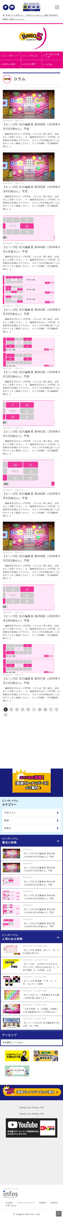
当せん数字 (30, 64)
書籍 (6, 820)
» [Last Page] (5, 714)
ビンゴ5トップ (11, 55)
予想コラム (10, 812)
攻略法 (7, 828)
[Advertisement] (31, 741)
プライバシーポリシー (26, 1203)
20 (45, 709)
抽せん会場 (9, 64)
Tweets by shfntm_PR (31, 1107)
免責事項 (42, 1203)
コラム (49, 64)
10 (39, 709)
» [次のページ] (56, 709)
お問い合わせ (11, 1205)
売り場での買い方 (52, 55)
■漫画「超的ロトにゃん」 (14, 19)
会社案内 (9, 1203)
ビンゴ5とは (31, 55)
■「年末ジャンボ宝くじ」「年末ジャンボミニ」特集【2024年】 (30, 15)
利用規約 (54, 1203)
